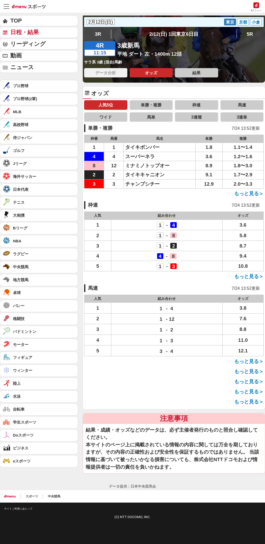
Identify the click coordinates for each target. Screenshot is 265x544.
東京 (230, 22)
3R (98, 34)
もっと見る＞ (249, 193)
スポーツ (32, 496)
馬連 (242, 105)
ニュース (22, 67)
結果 (196, 72)
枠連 (196, 105)
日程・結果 (24, 32)
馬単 (151, 117)
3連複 (196, 117)
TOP (16, 20)
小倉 (256, 22)
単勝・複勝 (151, 105)
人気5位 (105, 105)
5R (250, 34)
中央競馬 (54, 496)
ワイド (105, 117)
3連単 (242, 117)
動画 (16, 55)
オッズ (151, 72)
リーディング (28, 44)
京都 (243, 22)
